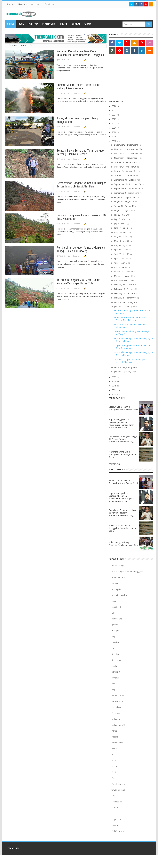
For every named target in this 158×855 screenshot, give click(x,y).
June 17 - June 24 (122, 228)
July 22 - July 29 (121, 214)
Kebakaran (116, 654)
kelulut (114, 666)
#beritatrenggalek (120, 565)
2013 (114, 394)
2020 (114, 132)
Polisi (114, 760)
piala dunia (116, 719)
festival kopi (117, 618)
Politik (114, 766)
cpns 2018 (116, 607)
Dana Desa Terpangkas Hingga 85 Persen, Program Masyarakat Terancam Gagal (123, 439)
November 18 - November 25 (127, 149)
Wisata (115, 825)
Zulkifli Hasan (118, 831)
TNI (113, 795)
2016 (114, 381)
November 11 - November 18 (127, 153)
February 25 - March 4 (124, 284)
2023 (114, 119)
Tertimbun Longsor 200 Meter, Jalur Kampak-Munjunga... (130, 360)
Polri (114, 772)
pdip (113, 689)
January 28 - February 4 (125, 302)
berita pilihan (117, 589)
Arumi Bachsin (118, 577)
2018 (114, 141)
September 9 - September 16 (127, 188)
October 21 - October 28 (125, 166)
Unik (113, 813)
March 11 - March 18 (124, 276)
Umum (115, 807)
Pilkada (115, 736)
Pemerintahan (118, 695)
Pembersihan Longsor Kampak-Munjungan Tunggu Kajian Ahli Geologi (81, 249)
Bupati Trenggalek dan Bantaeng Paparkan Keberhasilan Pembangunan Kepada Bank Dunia (121, 423)
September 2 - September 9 (127, 193)
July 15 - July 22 (121, 219)
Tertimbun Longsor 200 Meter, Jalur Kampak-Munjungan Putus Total (78, 281)
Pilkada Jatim (117, 742)
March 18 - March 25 (124, 271)
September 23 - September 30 (128, 184)
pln (113, 754)
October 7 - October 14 (125, 175)
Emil (113, 612)
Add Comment (75, 60)
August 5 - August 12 (124, 210)
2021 (114, 127)
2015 (114, 385)
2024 (114, 114)
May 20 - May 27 (122, 236)
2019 (114, 136)
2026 (114, 106)
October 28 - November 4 (126, 162)
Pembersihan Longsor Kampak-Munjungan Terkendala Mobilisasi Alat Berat (81, 184)
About (10, 4)
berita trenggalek (119, 595)
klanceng (116, 671)
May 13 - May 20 (122, 241)
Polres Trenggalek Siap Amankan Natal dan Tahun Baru (123, 543)
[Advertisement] (126, 77)
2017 (114, 377)
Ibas (113, 648)
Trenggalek (117, 801)
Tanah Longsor (118, 784)
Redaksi (22, 4)
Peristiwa (116, 713)
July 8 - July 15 (120, 223)
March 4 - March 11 (123, 280)
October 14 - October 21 (125, 171)
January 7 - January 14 (124, 371)
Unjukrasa (116, 819)
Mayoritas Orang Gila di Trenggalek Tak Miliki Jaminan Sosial (122, 454)
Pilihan (114, 731)
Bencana (116, 583)
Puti (113, 778)
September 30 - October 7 (126, 179)
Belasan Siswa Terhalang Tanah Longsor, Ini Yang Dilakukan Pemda (81, 152)
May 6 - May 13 (121, 245)
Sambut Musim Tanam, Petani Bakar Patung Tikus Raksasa (78, 86)
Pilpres (115, 748)
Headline (115, 642)
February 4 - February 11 (125, 297)
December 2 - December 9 (126, 144)
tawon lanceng (118, 790)
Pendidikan (116, 707)
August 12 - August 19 (124, 206)
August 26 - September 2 (125, 197)
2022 (114, 123)
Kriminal (115, 677)
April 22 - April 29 (122, 254)
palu (113, 683)
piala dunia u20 (118, 725)
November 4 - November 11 (127, 158)
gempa (115, 624)
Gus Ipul (115, 630)
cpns (114, 601)
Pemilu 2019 (117, 701)
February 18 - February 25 (126, 289)
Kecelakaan (117, 660)
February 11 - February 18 (126, 293)
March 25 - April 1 (122, 267)
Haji (113, 636)
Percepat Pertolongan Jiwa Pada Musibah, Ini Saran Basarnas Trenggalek (80, 53)
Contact (36, 4)
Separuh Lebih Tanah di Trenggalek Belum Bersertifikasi (123, 408)
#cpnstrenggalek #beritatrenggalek (127, 571)
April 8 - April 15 (121, 258)
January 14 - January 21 (125, 367)
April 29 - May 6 (121, 249)
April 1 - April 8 (121, 263)
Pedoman (50, 4)
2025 (114, 110)
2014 (114, 390)
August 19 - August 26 (124, 201)
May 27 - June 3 (121, 232)
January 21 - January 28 (125, 306)
